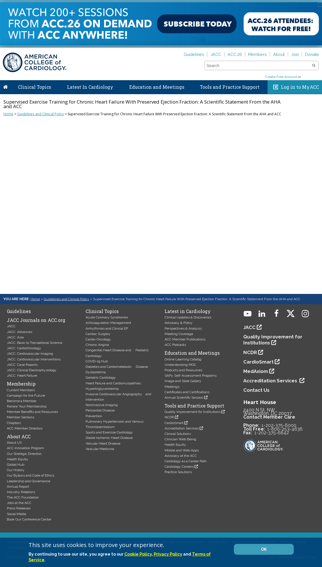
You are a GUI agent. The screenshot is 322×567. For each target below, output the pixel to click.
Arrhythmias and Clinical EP (107, 328)
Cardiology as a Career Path (185, 461)
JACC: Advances (19, 332)
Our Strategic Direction (24, 454)
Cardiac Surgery (98, 334)
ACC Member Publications (185, 339)
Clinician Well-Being (180, 439)
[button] (313, 65)
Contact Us (256, 390)
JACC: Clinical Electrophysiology (31, 370)
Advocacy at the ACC (181, 456)
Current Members (21, 390)
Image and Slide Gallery (183, 381)
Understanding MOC (180, 365)
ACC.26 (235, 54)
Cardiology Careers (179, 467)
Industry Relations (21, 492)
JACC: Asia (15, 337)
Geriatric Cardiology (101, 378)
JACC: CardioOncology (24, 348)
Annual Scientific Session (184, 397)
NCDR (169, 417)
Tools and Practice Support (230, 87)
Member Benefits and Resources (32, 412)
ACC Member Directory (25, 428)
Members (257, 54)
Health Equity (17, 459)
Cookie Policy (138, 554)
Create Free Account (281, 77)
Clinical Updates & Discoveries (188, 317)
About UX (14, 443)
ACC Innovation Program (25, 448)
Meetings (172, 387)
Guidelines (194, 54)
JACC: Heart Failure (22, 376)
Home (5, 86)
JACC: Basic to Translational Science (34, 343)
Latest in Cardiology (188, 311)
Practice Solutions (178, 472)
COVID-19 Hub (97, 361)
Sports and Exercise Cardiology (109, 432)
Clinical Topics (34, 87)
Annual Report (18, 487)
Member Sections (20, 417)
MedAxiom (255, 371)
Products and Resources (183, 370)
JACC (215, 54)
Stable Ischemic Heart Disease (109, 438)
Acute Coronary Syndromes (107, 317)
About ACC (19, 436)
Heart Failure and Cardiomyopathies (113, 383)
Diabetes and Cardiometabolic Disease (117, 367)
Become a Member (22, 401)
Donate (312, 54)
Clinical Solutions (178, 434)
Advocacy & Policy (179, 323)
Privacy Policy (168, 554)
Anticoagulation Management (108, 323)
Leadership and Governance (28, 481)
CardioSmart (174, 423)
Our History (16, 470)
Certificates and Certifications (187, 392)
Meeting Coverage (179, 334)
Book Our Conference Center (29, 519)
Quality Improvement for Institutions (192, 412)
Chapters (14, 423)
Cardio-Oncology (98, 339)
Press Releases (19, 508)
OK (264, 549)
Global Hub (15, 465)
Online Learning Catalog (183, 359)
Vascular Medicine (100, 449)
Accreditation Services (182, 428)
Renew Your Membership (26, 406)
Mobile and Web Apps (182, 450)
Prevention (94, 416)
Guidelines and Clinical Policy (40, 114)
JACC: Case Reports (22, 365)
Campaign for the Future (26, 395)
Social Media (16, 514)
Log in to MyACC (300, 87)
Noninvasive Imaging (102, 405)
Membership (21, 384)
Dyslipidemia (96, 372)
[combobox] (257, 65)
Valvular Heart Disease (103, 443)
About (279, 54)
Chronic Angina (97, 345)
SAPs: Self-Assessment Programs (190, 376)
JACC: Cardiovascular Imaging (30, 354)
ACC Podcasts (175, 345)
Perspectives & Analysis (183, 328)
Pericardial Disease (100, 410)
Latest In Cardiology (90, 87)
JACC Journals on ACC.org (36, 320)
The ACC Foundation (23, 497)
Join (295, 54)
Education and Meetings (156, 87)
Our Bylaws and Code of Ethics (30, 475)
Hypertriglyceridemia (102, 389)
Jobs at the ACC (19, 503)
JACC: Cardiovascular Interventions (34, 359)
